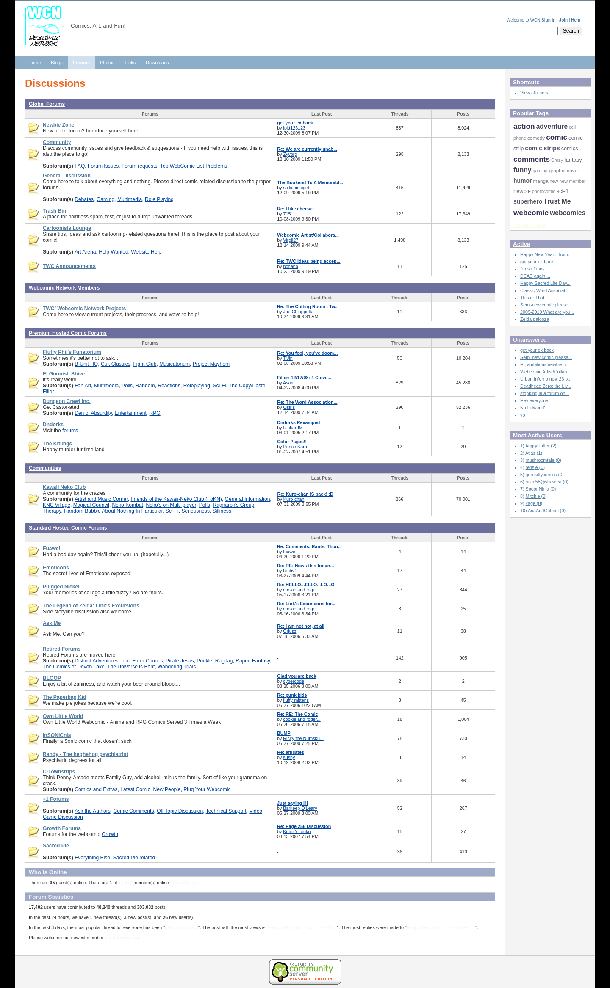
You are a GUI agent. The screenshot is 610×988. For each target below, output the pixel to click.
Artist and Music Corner (101, 499)
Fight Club (144, 364)
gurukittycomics (542, 474)
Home (34, 62)
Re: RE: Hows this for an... (305, 565)
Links (130, 62)
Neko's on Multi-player (171, 505)
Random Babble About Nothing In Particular (113, 511)
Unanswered (530, 340)
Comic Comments (133, 811)
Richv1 (290, 570)
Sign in (548, 20)
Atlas (531, 452)
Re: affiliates (290, 752)
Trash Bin (54, 211)
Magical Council (91, 505)
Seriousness (195, 511)
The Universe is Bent (131, 667)
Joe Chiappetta (298, 311)
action (524, 126)
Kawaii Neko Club (64, 487)
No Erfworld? (533, 407)
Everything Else (92, 858)
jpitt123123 (294, 127)
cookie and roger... (301, 589)
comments (531, 159)
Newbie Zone (59, 125)
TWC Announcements (69, 266)
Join (563, 20)
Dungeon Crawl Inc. (67, 401)
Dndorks (53, 425)
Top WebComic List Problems (193, 166)
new (554, 181)
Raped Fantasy (253, 661)
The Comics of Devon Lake (74, 667)
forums (70, 430)
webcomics (567, 212)
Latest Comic (135, 789)
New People (166, 789)
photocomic (543, 191)
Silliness (222, 511)
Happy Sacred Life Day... (545, 283)
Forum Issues (103, 166)
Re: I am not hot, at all (300, 626)
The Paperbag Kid (64, 697)
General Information (247, 499)
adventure (552, 126)
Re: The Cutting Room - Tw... (308, 306)
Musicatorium (174, 364)
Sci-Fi (219, 386)
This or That (532, 297)
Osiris (289, 407)
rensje (532, 467)
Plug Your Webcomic (206, 789)
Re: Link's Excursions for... (306, 603)
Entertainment (131, 413)
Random (145, 386)
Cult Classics (115, 364)
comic (556, 137)
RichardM (293, 427)
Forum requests (140, 166)
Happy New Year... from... (546, 254)
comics (569, 148)
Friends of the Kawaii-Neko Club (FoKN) (176, 499)
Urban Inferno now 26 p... (545, 378)
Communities (45, 468)
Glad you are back (296, 676)
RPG (155, 413)
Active (521, 244)
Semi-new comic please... (546, 304)
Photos (107, 62)
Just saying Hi (292, 803)
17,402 (125, 882)
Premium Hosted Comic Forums (68, 333)
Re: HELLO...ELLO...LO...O (306, 584)
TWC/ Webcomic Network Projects (84, 309)
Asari (288, 382)
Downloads (157, 62)
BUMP (284, 733)
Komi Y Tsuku (297, 831)
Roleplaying (196, 386)
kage (531, 503)
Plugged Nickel (61, 587)
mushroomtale (541, 460)
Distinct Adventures (96, 661)
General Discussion (67, 176)
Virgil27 (291, 240)
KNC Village (56, 505)
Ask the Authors (93, 811)
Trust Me (557, 201)
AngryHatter (185, 882)
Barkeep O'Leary (300, 808)
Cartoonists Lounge (67, 228)
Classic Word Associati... (545, 290)
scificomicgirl (296, 187)
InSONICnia (57, 735)
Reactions (169, 386)
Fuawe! (52, 549)
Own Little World (63, 716)
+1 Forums (56, 799)
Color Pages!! (292, 441)
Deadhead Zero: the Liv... (545, 386)
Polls (127, 386)
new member (572, 181)
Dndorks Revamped (298, 422)
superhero (527, 201)
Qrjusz (289, 631)
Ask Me (52, 623)
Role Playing (159, 199)
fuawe (289, 551)
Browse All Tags (529, 225)
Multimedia (129, 199)
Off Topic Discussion (180, 811)
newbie (522, 191)
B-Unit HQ (86, 364)
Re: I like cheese (295, 208)
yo (522, 414)
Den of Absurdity (93, 413)
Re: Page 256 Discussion (304, 826)
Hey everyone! (534, 400)
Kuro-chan (294, 499)
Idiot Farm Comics (142, 661)
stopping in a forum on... (544, 393)
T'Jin (287, 358)
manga (540, 181)
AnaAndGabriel (544, 510)
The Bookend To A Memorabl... (310, 182)
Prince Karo (295, 446)
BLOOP (52, 678)
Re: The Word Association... (307, 402)
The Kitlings (57, 444)
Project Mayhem (211, 364)
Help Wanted (113, 252)
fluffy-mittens (296, 700)
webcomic (531, 212)
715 (287, 213)
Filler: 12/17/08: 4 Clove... (304, 377)
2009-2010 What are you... (547, 312)
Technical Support (226, 811)
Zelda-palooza (534, 319)
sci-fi (562, 191)
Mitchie (533, 496)
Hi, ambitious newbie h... (545, 364)
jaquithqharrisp (121, 937)
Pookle (204, 661)
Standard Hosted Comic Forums (68, 528)
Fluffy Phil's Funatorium (72, 352)
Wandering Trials (177, 667)
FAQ (80, 166)
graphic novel (564, 171)
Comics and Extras (96, 789)
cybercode (293, 681)
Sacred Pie (56, 846)
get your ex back (295, 122)
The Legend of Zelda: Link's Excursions (91, 606)
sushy (289, 757)
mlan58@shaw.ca (544, 481)
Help (575, 20)
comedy (536, 138)
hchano (290, 266)
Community (57, 142)
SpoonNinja (538, 488)
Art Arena (85, 252)
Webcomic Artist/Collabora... (308, 234)
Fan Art (83, 386)
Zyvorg (290, 154)
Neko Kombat (127, 505)
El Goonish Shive (64, 374)
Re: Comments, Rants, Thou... (309, 546)
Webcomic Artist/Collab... (545, 371)
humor (522, 180)
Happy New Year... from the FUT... (302, 927)
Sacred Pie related (134, 858)
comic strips (542, 148)
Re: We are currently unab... (307, 149)
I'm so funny (532, 268)
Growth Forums (62, 828)
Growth (110, 834)
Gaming (105, 199)
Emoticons (56, 568)
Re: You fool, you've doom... (307, 353)
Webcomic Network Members (64, 288)
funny (522, 170)
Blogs (57, 62)
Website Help (146, 252)
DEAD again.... (535, 276)
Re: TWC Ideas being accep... (308, 261)
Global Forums (47, 104)
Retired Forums (61, 649)
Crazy (557, 160)
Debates (84, 199)
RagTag (224, 661)
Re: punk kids (292, 695)
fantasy (573, 160)
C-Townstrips (59, 772)
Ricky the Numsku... (303, 738)
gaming (539, 170)
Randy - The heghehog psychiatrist (85, 754)
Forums (81, 62)
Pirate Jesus (180, 661)
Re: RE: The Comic (297, 714)
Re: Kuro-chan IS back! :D (305, 494)
